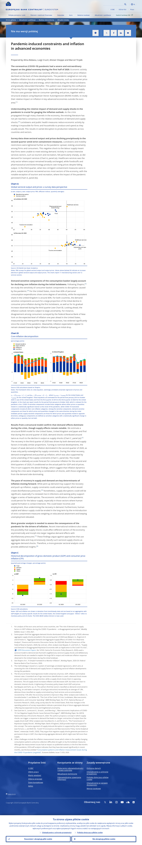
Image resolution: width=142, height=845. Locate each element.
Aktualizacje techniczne (67, 774)
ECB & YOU (122, 9)
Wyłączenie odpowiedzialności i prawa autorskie (70, 769)
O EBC (113, 9)
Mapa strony (12, 794)
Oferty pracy (33, 772)
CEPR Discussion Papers (26, 650)
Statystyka (60, 15)
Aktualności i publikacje (103, 15)
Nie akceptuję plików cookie (103, 839)
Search (125, 4)
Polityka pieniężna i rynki (16, 15)
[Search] (113, 4)
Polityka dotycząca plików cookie (97, 778)
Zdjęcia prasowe (35, 779)
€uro (70, 15)
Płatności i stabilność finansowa (41, 15)
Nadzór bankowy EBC (125, 15)
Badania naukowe (84, 15)
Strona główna (11, 20)
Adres (30, 786)
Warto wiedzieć (34, 775)
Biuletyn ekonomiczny (46, 20)
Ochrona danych (94, 768)
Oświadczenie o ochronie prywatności (97, 773)
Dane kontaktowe (35, 782)
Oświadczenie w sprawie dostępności (97, 784)
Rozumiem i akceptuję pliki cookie (38, 839)
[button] (129, 4)
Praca (132, 9)
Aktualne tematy (63, 20)
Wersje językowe (94, 788)
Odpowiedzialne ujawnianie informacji (69, 778)
